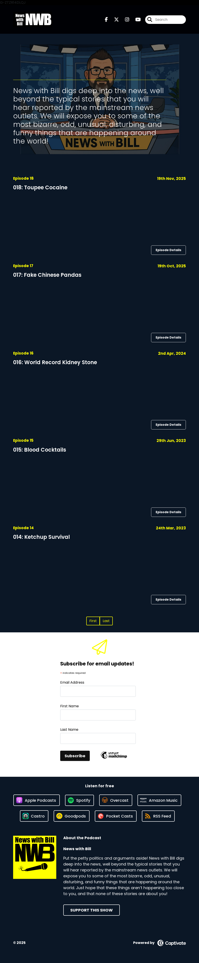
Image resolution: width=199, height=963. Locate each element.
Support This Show (91, 910)
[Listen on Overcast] (115, 800)
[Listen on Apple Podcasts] (36, 800)
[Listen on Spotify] (79, 800)
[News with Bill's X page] (114, 19)
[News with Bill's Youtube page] (135, 19)
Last (106, 620)
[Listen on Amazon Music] (159, 800)
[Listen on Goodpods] (72, 816)
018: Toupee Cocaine (40, 187)
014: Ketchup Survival (41, 537)
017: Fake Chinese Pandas (47, 274)
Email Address (72, 682)
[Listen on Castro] (34, 816)
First (93, 620)
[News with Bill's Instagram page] (124, 19)
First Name (69, 706)
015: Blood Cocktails (39, 449)
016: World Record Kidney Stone (55, 362)
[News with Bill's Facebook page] (106, 19)
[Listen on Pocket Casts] (116, 816)
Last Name (69, 729)
